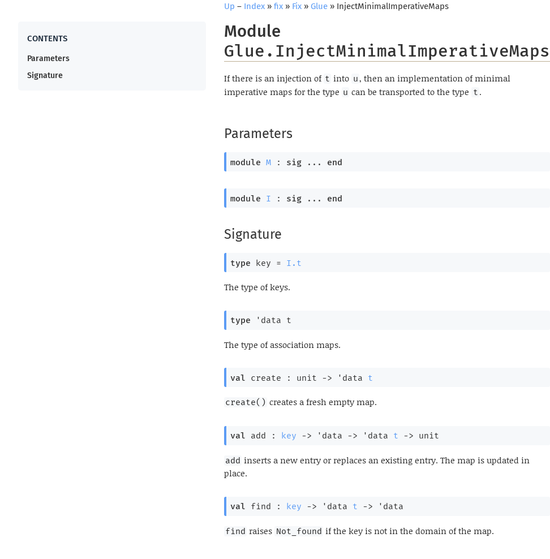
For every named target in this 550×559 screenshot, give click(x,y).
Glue (319, 6)
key (289, 436)
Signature (45, 75)
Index (254, 6)
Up (229, 6)
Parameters (48, 58)
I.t (294, 263)
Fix (297, 6)
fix (278, 6)
